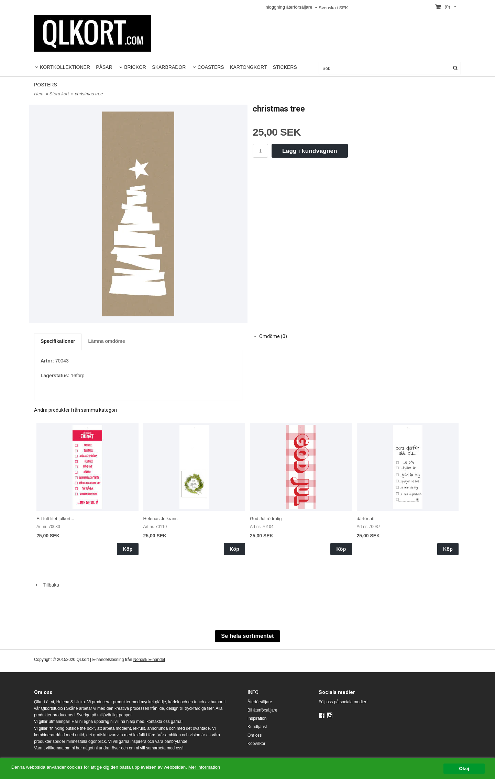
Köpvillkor (256, 743)
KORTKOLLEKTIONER (65, 67)
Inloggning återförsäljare (288, 7)
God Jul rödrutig (266, 518)
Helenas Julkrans (160, 518)
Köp (127, 549)
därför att (366, 518)
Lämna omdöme (106, 341)
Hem (38, 93)
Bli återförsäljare (262, 710)
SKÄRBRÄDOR (169, 67)
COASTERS (211, 67)
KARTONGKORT (248, 67)
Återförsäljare (260, 701)
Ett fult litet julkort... (55, 518)
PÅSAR (104, 67)
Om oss (255, 735)
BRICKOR (135, 67)
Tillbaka (46, 585)
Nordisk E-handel (149, 659)
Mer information (208, 767)
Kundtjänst (257, 726)
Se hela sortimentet (247, 636)
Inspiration (257, 718)
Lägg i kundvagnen (309, 151)
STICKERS (285, 67)
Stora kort (60, 93)
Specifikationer (58, 341)
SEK (333, 8)
